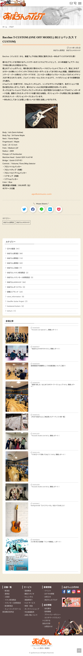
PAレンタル (29, 597)
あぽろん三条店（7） (15, 268)
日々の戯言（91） (13, 249)
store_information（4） (16, 296)
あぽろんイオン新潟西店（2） (18, 272)
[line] (41, 209)
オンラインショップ (32, 609)
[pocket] (59, 209)
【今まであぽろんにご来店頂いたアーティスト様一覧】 (48, 417)
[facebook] (33, 209)
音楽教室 (28, 591)
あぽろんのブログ (50, 600)
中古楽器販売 (29, 612)
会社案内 (47, 608)
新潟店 (7, 591)
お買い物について (31, 615)
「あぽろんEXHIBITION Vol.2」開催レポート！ (45, 349)
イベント (47, 591)
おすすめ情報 (49, 594)
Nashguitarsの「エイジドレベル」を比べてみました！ (48, 505)
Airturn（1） (12, 311)
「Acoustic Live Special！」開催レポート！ (44, 330)
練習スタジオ (29, 594)
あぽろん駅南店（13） (15, 258)
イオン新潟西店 (10, 600)
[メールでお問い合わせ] (71, 3)
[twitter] (24, 209)
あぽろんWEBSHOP (73, 50)
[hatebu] (50, 209)
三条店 (7, 597)
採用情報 (47, 611)
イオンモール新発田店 (13, 603)
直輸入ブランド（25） (15, 292)
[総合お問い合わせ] (75, 3)
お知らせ (47, 597)
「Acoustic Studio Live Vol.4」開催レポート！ (45, 487)
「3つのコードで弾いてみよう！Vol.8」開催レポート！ (48, 454)
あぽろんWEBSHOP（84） (16, 282)
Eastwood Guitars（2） (16, 306)
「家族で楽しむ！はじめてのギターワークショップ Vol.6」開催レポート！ (53, 385)
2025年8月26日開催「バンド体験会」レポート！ (46, 542)
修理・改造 (29, 606)
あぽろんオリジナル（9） (16, 287)
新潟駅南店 (9, 606)
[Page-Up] (79, 650)
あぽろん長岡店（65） (15, 263)
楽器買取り (29, 600)
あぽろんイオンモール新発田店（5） (20, 277)
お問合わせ (48, 626)
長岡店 (7, 594)
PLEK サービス (30, 603)
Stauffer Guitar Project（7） (17, 301)
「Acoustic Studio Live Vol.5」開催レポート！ (45, 436)
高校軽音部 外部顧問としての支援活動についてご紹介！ (48, 366)
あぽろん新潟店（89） (15, 253)
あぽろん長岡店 (59, 50)
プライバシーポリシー (52, 614)
